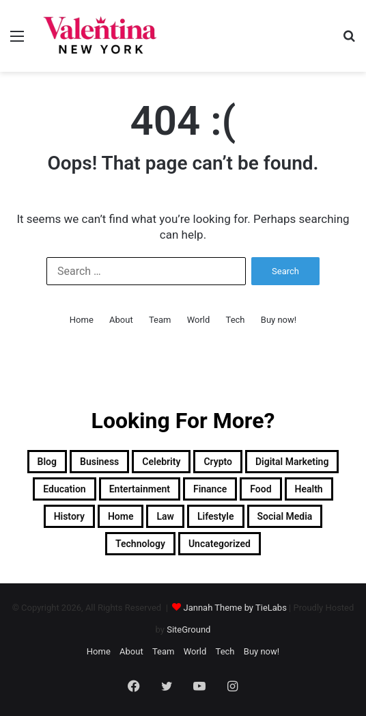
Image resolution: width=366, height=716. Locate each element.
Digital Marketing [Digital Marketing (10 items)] (291, 461)
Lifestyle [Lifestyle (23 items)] (215, 516)
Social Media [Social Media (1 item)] (285, 516)
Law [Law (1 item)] (164, 516)
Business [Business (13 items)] (99, 461)
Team (160, 320)
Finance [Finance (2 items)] (210, 488)
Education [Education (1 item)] (64, 488)
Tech (235, 320)
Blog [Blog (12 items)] (47, 461)
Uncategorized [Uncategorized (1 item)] (219, 543)
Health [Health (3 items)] (309, 488)
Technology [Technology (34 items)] (140, 543)
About (121, 320)
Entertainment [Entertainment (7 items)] (139, 488)
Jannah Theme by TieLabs (235, 607)
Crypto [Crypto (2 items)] (217, 461)
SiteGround (188, 629)
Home (82, 320)
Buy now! (278, 320)
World (198, 320)
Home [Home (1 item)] (121, 516)
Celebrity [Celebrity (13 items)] (161, 461)
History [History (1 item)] (69, 516)
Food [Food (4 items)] (260, 488)
